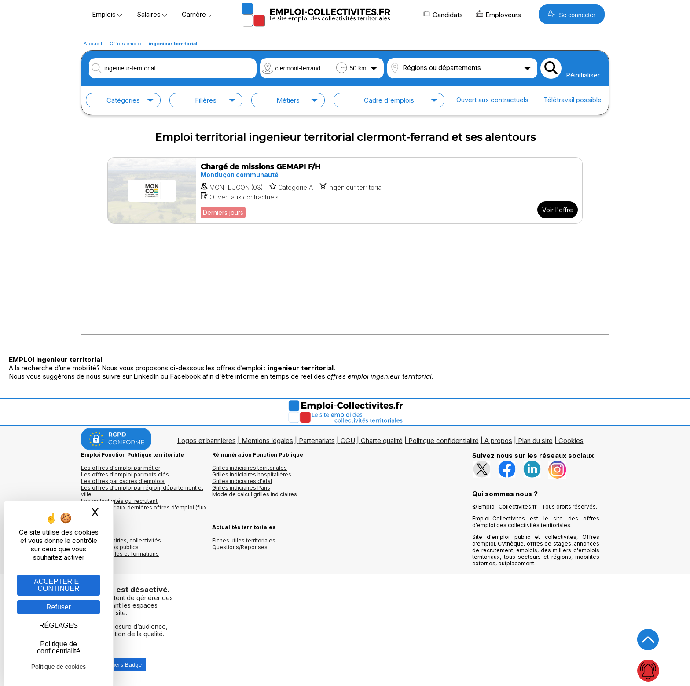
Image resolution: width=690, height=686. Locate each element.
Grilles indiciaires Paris (241, 487)
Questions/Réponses (240, 547)
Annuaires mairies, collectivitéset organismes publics (121, 543)
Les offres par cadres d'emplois (123, 481)
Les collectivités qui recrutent (119, 501)
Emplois (107, 14)
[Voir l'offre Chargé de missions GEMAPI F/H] (345, 190)
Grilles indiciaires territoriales (249, 468)
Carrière (197, 14)
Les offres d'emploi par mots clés (125, 474)
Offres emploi (126, 44)
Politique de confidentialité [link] (58, 647)
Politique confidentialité (443, 440)
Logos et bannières (206, 440)
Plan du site (535, 440)
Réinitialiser (583, 75)
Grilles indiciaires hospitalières (251, 474)
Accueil (93, 44)
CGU (348, 440)
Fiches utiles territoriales (243, 540)
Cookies (571, 440)
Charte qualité (382, 440)
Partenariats (317, 440)
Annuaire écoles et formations (120, 553)
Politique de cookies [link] (58, 666)
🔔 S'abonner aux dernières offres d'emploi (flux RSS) (144, 510)
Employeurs (498, 14)
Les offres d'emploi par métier (120, 468)
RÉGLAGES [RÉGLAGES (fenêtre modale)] (58, 625)
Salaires (152, 14)
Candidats (443, 14)
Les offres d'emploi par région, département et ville (142, 491)
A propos (498, 440)
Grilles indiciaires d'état (242, 481)
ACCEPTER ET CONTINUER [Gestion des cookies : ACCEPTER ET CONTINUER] (58, 585)
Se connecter (571, 14)
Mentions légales (267, 440)
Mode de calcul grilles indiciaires (254, 494)
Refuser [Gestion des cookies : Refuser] (58, 607)
